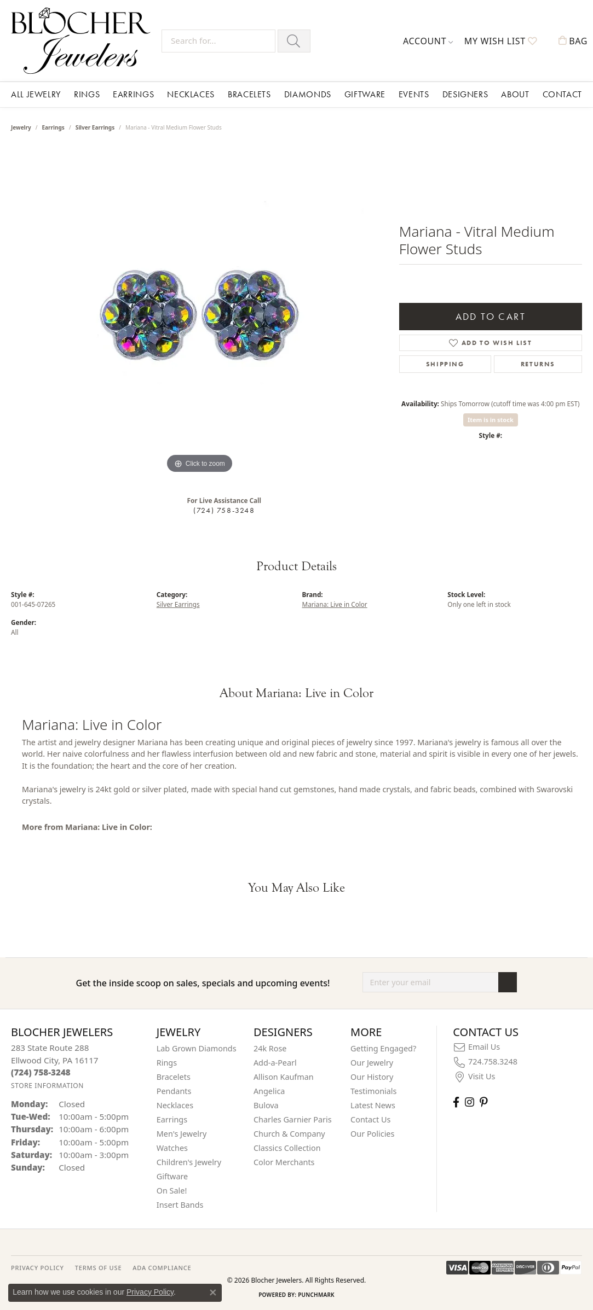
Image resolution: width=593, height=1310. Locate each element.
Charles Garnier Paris (293, 1119)
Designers (465, 94)
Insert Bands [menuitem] (180, 1205)
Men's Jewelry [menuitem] (182, 1133)
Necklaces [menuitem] (175, 1105)
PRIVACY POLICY (37, 1268)
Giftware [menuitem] (172, 1176)
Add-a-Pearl (275, 1062)
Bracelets (249, 94)
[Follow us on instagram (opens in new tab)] (469, 1102)
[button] (428, 41)
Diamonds (307, 94)
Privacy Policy (150, 1292)
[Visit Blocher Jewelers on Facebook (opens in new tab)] (456, 1102)
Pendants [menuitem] (174, 1091)
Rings (87, 94)
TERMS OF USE (98, 1268)
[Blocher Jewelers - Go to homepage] (83, 40)
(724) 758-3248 (224, 510)
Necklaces (191, 94)
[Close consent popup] (213, 1292)
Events (414, 94)
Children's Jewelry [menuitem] (189, 1162)
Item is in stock (491, 420)
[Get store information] (47, 1085)
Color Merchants (284, 1162)
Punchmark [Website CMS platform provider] (316, 1295)
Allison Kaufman (284, 1077)
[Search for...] (218, 41)
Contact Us (370, 1119)
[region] (199, 312)
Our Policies (372, 1133)
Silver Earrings (95, 127)
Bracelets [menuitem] (174, 1077)
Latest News (372, 1105)
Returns (538, 364)
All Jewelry (36, 94)
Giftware (364, 94)
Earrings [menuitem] (172, 1119)
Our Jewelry (371, 1062)
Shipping (445, 364)
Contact (562, 94)
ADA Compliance (162, 1268)
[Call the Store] (41, 1072)
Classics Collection (287, 1148)
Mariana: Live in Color (334, 604)
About (515, 94)
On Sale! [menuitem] (172, 1190)
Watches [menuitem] (172, 1148)
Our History (371, 1077)
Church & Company (289, 1133)
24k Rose (270, 1048)
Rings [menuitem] (167, 1062)
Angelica (269, 1091)
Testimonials (373, 1091)
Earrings (133, 94)
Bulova (266, 1105)
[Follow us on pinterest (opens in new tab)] (483, 1102)
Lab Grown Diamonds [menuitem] (197, 1048)
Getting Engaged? (383, 1048)
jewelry (21, 127)
